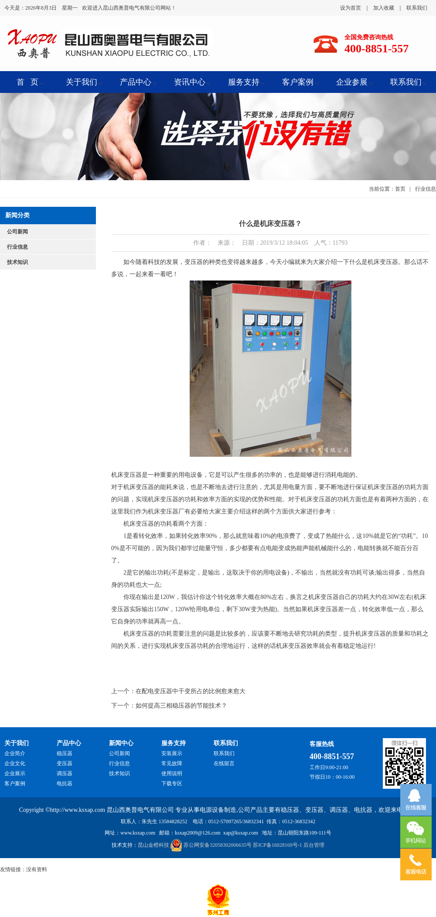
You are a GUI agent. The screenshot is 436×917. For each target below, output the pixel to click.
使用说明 (171, 773)
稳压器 (64, 753)
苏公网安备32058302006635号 (218, 845)
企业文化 (14, 763)
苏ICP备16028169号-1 (277, 845)
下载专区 (171, 783)
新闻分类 (17, 215)
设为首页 (350, 8)
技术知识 (17, 262)
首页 (400, 189)
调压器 (64, 773)
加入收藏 (383, 8)
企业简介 (14, 753)
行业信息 (17, 247)
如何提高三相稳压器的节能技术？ (181, 705)
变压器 (64, 763)
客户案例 (14, 783)
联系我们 (416, 8)
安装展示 (171, 753)
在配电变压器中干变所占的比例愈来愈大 (190, 691)
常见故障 (171, 763)
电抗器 (64, 783)
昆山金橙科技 (153, 845)
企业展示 (14, 773)
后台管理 (313, 845)
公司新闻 (17, 232)
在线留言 (224, 763)
